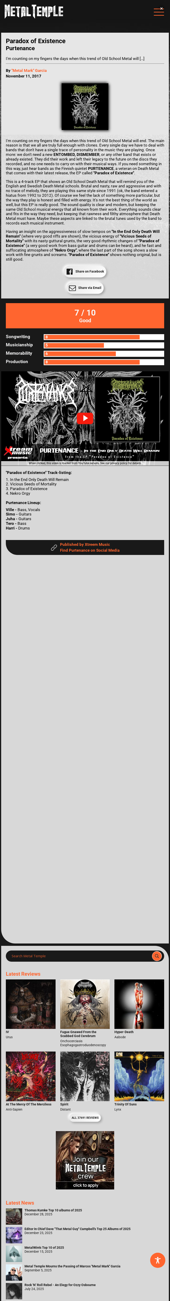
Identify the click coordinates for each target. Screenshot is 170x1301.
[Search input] (80, 956)
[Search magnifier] (157, 956)
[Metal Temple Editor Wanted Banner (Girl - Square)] (85, 1188)
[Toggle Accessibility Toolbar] (158, 1260)
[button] (85, 418)
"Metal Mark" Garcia (29, 70)
